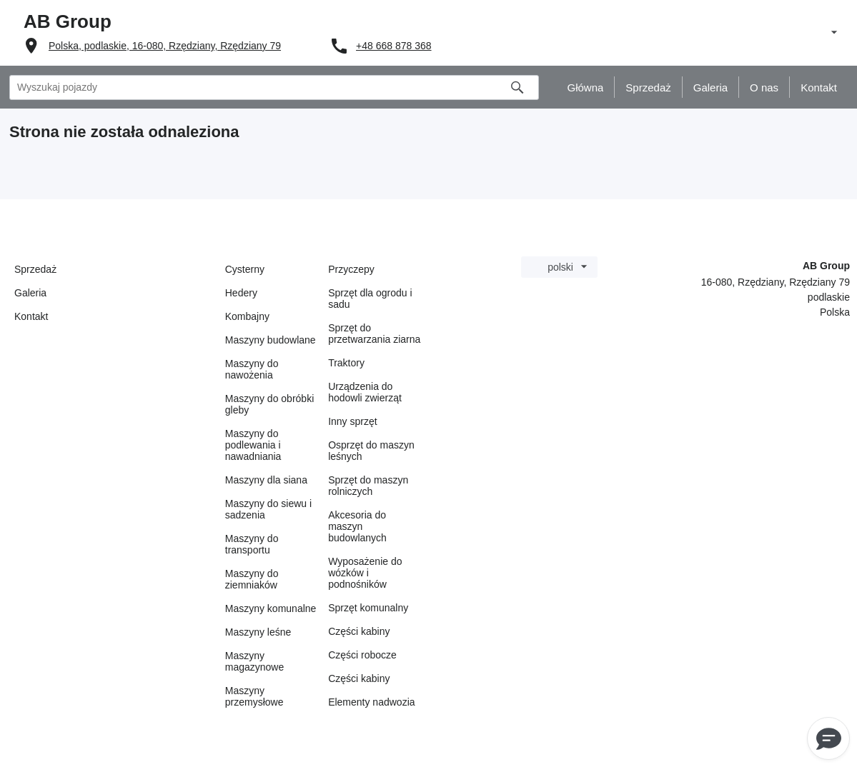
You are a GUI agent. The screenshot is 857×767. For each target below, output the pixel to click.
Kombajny (247, 316)
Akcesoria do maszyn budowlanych (357, 526)
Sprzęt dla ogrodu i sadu (370, 298)
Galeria (30, 293)
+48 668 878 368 (394, 45)
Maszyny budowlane (270, 340)
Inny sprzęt (352, 421)
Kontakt (31, 316)
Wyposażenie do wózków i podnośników (365, 573)
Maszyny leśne (258, 632)
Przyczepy (351, 269)
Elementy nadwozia (371, 702)
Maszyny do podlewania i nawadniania (253, 445)
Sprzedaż (35, 269)
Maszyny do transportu (252, 544)
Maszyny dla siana (266, 480)
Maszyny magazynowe (254, 661)
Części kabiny (359, 631)
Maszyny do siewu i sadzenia (268, 509)
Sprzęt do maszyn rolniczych (368, 485)
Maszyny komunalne (271, 608)
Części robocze (362, 655)
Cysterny (244, 269)
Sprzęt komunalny (368, 607)
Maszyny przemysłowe (254, 696)
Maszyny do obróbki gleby (269, 404)
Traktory (346, 363)
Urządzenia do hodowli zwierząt (365, 392)
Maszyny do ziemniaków (252, 579)
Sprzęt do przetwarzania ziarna (374, 333)
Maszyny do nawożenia (252, 369)
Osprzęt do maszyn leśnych (371, 450)
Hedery (241, 293)
